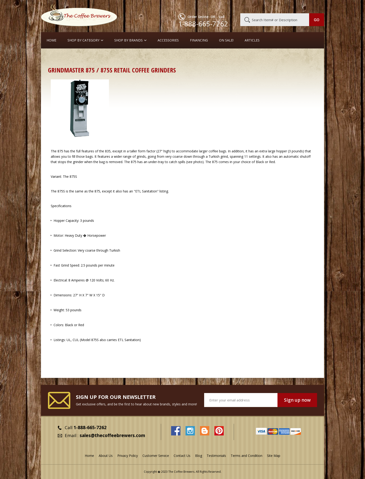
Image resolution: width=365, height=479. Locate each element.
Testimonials (216, 455)
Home (51, 40)
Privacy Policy (127, 455)
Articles (252, 40)
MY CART (315, 6)
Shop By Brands (128, 40)
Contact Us (182, 455)
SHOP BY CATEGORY (83, 40)
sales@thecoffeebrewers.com (112, 435)
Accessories (168, 40)
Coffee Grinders (75, 57)
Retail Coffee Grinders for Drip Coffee (122, 57)
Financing (199, 40)
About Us (239, 6)
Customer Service (263, 6)
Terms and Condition (246, 455)
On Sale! (226, 40)
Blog (284, 6)
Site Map (273, 455)
